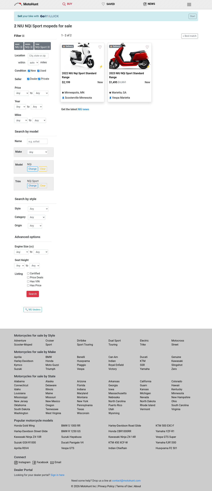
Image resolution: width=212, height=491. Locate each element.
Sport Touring (85, 344)
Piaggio (81, 365)
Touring (112, 344)
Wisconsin (83, 413)
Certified (35, 273)
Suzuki (18, 369)
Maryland (82, 393)
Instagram (24, 462)
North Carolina (117, 401)
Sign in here (57, 475)
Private (45, 78)
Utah (111, 409)
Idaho (17, 389)
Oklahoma (20, 405)
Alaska (49, 381)
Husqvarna (83, 361)
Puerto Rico (115, 405)
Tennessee (52, 409)
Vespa (80, 369)
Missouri (51, 397)
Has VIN (35, 281)
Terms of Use (124, 486)
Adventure (20, 340)
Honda (49, 361)
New (33, 70)
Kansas (144, 389)
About (137, 486)
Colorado (176, 381)
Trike (143, 344)
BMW (49, 357)
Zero (174, 369)
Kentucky (176, 389)
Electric (144, 340)
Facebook (42, 462)
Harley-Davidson (23, 361)
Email (58, 462)
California (145, 381)
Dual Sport (114, 340)
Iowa (111, 389)
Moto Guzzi (52, 365)
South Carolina (180, 405)
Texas (80, 409)
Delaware (51, 385)
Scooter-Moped (23, 344)
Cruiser (50, 340)
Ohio (174, 401)
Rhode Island (147, 405)
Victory (112, 369)
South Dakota (22, 409)
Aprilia (18, 357)
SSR (142, 365)
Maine (49, 393)
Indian (112, 361)
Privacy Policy (106, 486)
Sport (49, 344)
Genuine (176, 357)
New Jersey (21, 401)
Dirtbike (81, 340)
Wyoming (114, 413)
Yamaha (145, 369)
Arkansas (114, 381)
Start (192, 16)
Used (43, 70)
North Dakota (148, 401)
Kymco (18, 365)
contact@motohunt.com (126, 480)
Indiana (81, 389)
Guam (143, 385)
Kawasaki (177, 361)
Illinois (49, 389)
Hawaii (175, 385)
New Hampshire (180, 397)
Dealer (33, 78)
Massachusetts (117, 393)
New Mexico (53, 401)
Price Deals (36, 277)
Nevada (144, 397)
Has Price (35, 285)
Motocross (177, 340)
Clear (42, 169)
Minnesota (177, 393)
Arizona (81, 381)
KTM (143, 361)
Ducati (144, 357)
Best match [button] (190, 36)
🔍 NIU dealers (32, 309)
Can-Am (113, 357)
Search (33, 293)
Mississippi (20, 397)
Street (174, 344)
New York (82, 401)
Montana (82, 397)
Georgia (113, 385)
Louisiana (20, 393)
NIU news (83, 109)
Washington (21, 413)
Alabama (19, 381)
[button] (111, 56)
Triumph (50, 369)
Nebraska (114, 397)
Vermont (145, 409)
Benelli (81, 357)
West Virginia (53, 413)
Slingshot (177, 365)
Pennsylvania (85, 405)
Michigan (145, 393)
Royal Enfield (116, 365)
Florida (81, 385)
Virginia (175, 409)
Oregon (50, 405)
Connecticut (21, 385)
